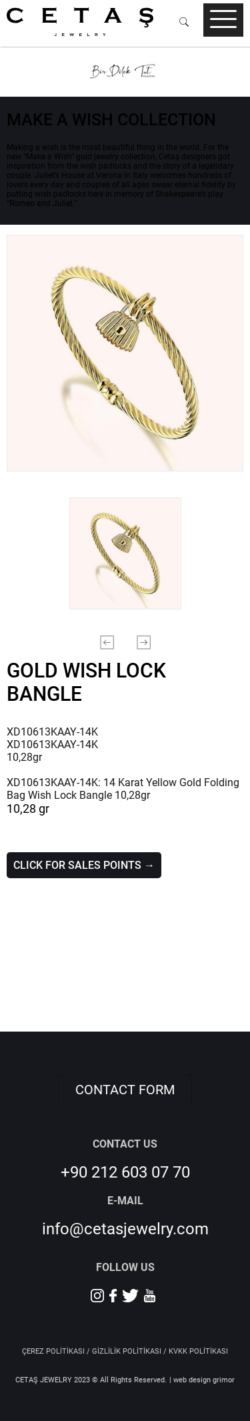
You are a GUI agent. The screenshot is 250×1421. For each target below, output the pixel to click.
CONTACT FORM (125, 1090)
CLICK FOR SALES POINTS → (84, 865)
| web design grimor (202, 1380)
